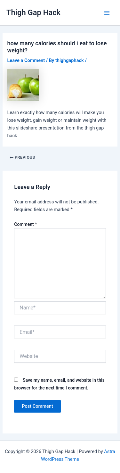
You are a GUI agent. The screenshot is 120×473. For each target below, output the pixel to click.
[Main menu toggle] (107, 13)
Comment (25, 224)
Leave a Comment (26, 60)
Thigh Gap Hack (33, 12)
